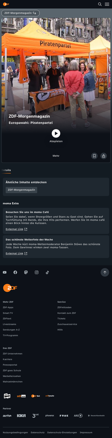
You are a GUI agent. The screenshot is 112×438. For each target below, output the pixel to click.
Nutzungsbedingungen (15, 432)
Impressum (86, 432)
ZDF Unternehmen (12, 353)
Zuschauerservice (67, 324)
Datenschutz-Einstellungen (62, 432)
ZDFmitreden (64, 307)
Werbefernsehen (12, 376)
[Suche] (100, 4)
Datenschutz (37, 432)
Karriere (7, 359)
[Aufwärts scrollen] (105, 272)
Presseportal (10, 365)
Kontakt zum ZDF (66, 313)
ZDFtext (7, 318)
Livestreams (9, 324)
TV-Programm (10, 335)
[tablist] (56, 170)
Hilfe (60, 329)
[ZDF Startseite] (6, 4)
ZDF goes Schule (12, 370)
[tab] (6, 170)
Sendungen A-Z (11, 329)
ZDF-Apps (8, 307)
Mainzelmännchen (13, 381)
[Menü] (107, 4)
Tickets (61, 318)
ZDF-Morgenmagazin (21, 189)
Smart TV (8, 313)
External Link (16, 229)
